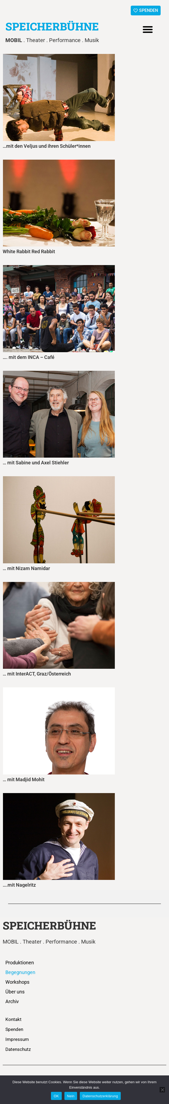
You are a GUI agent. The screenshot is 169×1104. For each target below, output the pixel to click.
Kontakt (13, 1019)
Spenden (14, 1029)
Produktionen (19, 962)
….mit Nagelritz (19, 885)
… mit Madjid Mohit (23, 779)
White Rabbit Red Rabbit (29, 251)
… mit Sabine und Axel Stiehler (36, 462)
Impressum (17, 1039)
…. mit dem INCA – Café (28, 357)
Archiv (12, 1001)
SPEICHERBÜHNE (52, 26)
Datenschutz (18, 1049)
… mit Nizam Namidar (26, 568)
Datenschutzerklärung (100, 1096)
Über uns (15, 992)
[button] (148, 29)
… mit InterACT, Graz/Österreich (37, 674)
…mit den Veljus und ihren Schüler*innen (47, 146)
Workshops (17, 982)
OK (56, 1096)
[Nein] (162, 1089)
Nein (71, 1096)
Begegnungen (20, 972)
